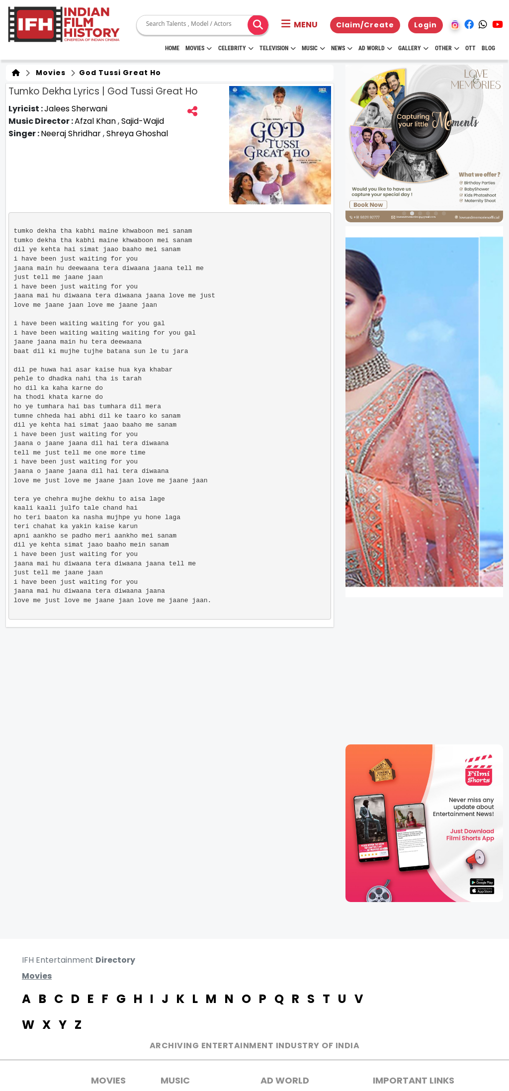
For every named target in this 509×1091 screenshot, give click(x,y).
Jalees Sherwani (75, 108)
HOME (172, 48)
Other (447, 48)
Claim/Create (365, 25)
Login (425, 25)
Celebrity (236, 48)
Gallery (413, 48)
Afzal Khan (96, 121)
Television (277, 48)
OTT (470, 48)
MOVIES (108, 1080)
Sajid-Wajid (142, 121)
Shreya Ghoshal (137, 133)
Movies (198, 48)
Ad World (375, 48)
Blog (488, 48)
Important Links (413, 1080)
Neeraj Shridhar (72, 133)
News (341, 48)
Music (313, 48)
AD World (284, 1080)
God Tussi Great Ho (119, 73)
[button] (299, 24)
